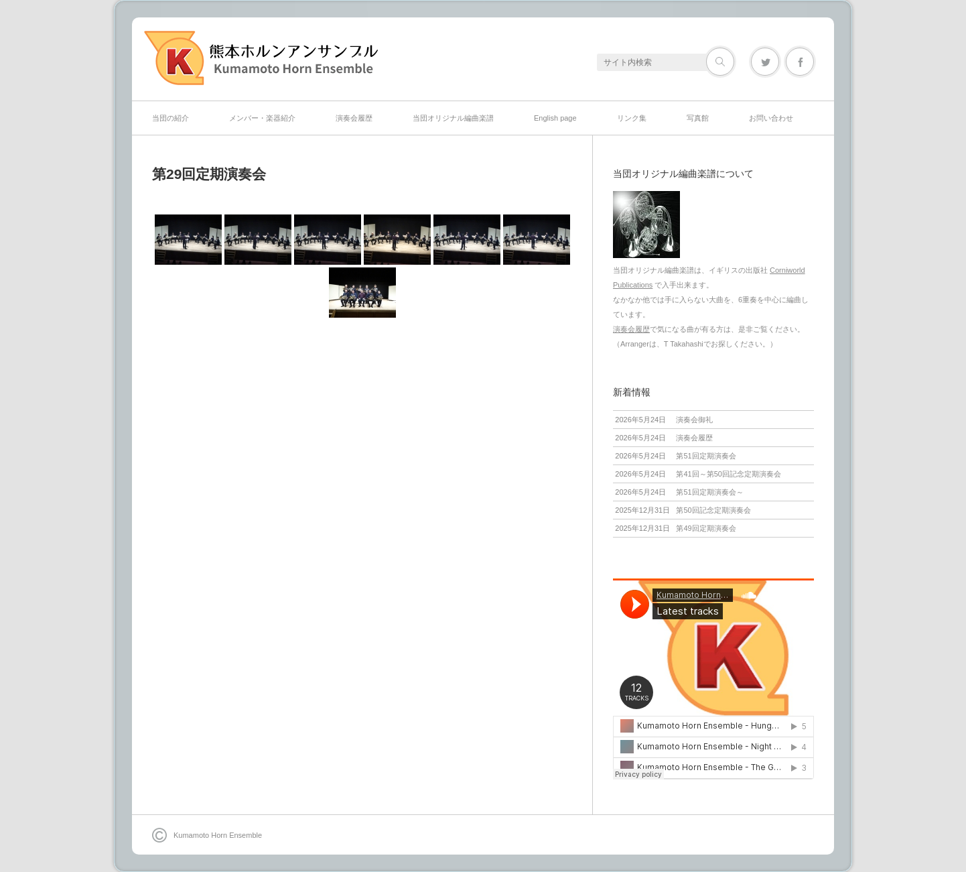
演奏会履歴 (354, 118)
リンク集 (631, 118)
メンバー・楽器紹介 (262, 118)
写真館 (698, 118)
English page (555, 118)
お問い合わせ (771, 118)
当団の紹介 (170, 118)
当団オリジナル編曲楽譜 (453, 118)
